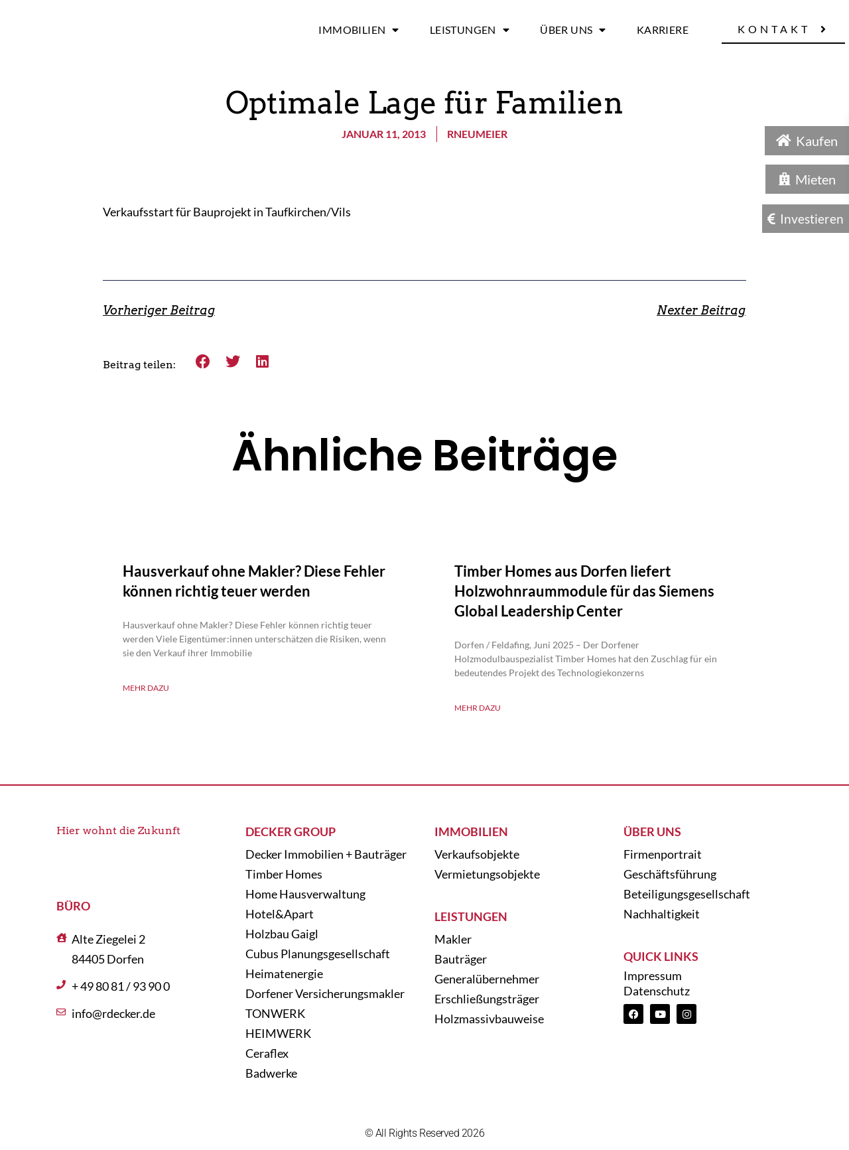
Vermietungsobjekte (487, 874)
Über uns (573, 30)
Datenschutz (656, 990)
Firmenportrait (662, 854)
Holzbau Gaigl (281, 933)
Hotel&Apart (279, 913)
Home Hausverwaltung (305, 894)
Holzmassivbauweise (489, 1018)
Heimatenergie (284, 973)
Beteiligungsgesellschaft (686, 894)
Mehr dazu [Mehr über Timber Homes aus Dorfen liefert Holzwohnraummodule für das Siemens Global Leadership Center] (477, 708)
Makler (453, 939)
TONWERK (275, 1013)
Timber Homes (283, 874)
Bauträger (460, 959)
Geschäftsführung (669, 874)
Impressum (652, 975)
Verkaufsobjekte (476, 854)
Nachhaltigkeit (661, 913)
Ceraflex (267, 1053)
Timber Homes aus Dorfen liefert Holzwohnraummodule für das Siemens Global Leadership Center (584, 591)
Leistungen (469, 30)
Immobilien (358, 30)
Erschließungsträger (486, 998)
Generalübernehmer (486, 978)
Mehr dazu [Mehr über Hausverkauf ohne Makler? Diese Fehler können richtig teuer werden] (146, 688)
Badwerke (271, 1073)
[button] (203, 361)
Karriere (662, 29)
